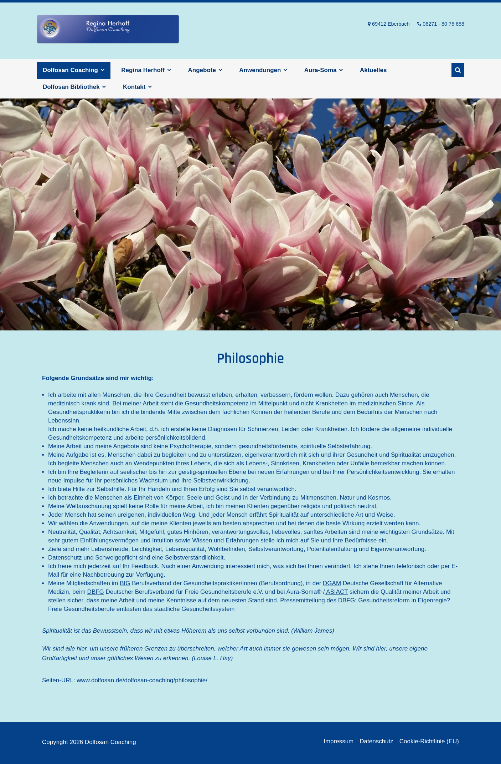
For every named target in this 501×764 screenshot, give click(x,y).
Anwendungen (260, 70)
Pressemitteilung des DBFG (317, 600)
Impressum (338, 741)
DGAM (332, 583)
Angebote (202, 70)
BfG (125, 583)
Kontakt (134, 87)
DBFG (95, 591)
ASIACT (336, 591)
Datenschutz (376, 741)
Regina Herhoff (143, 70)
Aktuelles (373, 70)
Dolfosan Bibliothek (71, 87)
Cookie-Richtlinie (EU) (429, 741)
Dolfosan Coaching (108, 31)
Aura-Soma (320, 70)
